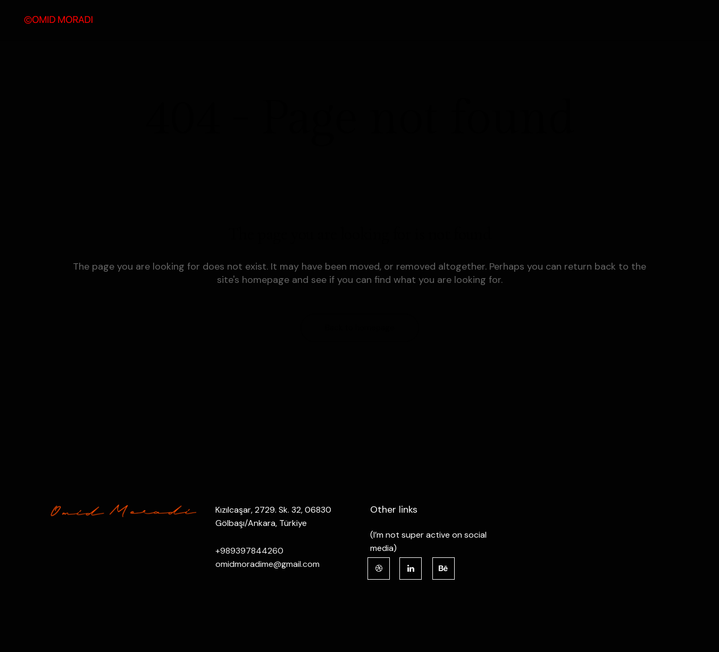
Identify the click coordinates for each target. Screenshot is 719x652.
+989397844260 (249, 550)
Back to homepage (360, 327)
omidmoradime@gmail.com (267, 564)
